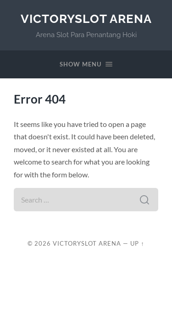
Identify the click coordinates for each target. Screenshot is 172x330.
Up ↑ (137, 243)
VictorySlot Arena (86, 18)
